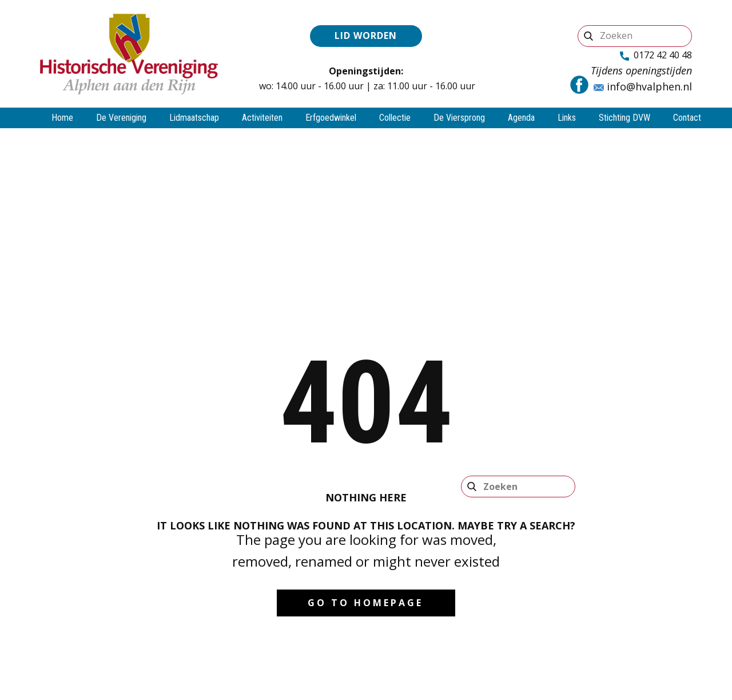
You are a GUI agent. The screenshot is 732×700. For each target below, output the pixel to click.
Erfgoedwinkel (330, 117)
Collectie (395, 117)
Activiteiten (262, 117)
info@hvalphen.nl (643, 87)
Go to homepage (365, 602)
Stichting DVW (624, 117)
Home (62, 117)
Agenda (521, 117)
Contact (687, 117)
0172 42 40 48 (656, 55)
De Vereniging (121, 117)
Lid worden (366, 35)
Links (567, 117)
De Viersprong (459, 117)
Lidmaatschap (194, 117)
